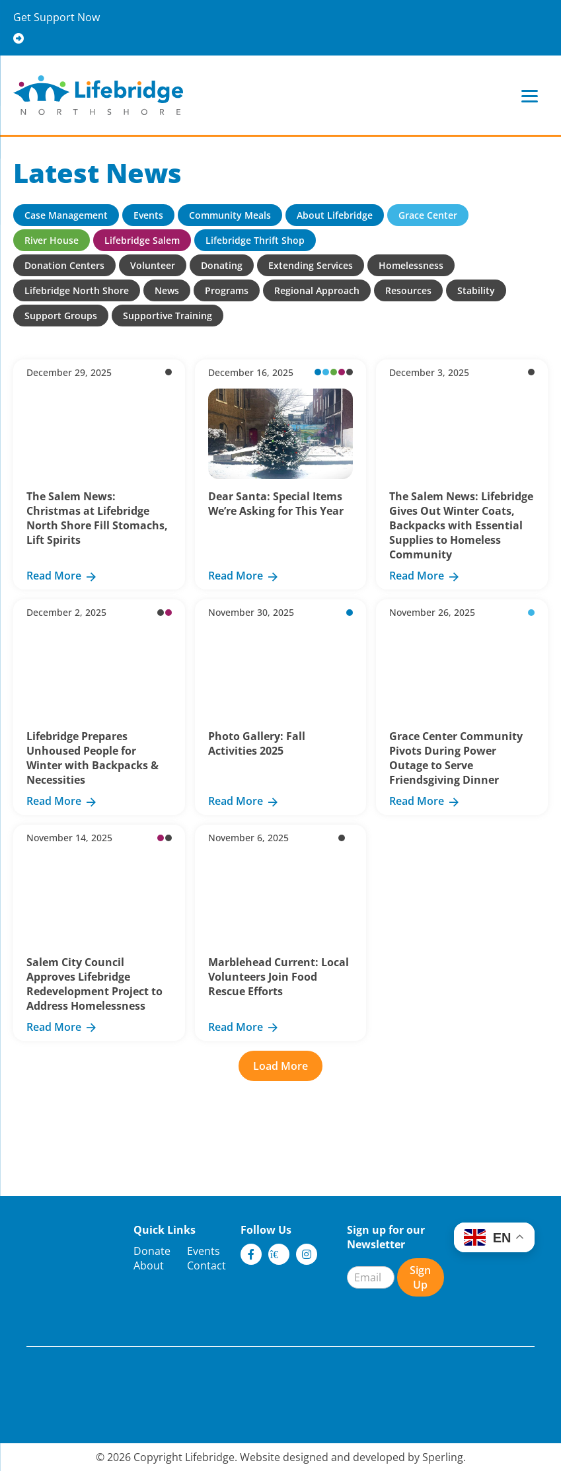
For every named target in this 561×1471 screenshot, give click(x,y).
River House (51, 240)
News (167, 290)
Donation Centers (64, 265)
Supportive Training (167, 315)
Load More (280, 1066)
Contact (206, 1265)
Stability (476, 290)
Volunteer (152, 265)
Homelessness (411, 265)
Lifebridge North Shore (76, 290)
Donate (151, 1251)
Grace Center (427, 215)
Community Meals (230, 215)
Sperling (442, 1457)
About (148, 1265)
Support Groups (60, 315)
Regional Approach (316, 290)
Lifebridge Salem (142, 240)
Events (148, 215)
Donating (222, 265)
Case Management (66, 215)
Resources (408, 290)
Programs (226, 290)
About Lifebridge (335, 215)
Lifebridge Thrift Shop (255, 240)
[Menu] (529, 95)
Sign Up (420, 1277)
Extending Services (310, 265)
